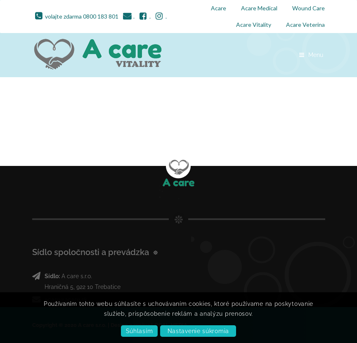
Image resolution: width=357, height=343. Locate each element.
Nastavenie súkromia (198, 331)
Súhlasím (139, 331)
